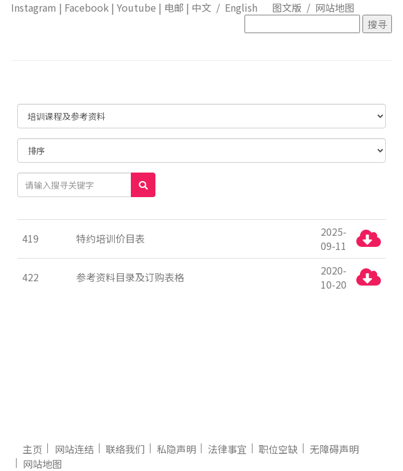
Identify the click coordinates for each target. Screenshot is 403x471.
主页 (32, 449)
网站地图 (334, 7)
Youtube (136, 7)
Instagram (34, 7)
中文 (201, 7)
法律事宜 (227, 449)
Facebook (87, 7)
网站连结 (74, 449)
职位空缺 (278, 449)
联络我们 (125, 449)
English (241, 7)
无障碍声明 (334, 449)
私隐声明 (176, 449)
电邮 (174, 7)
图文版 (287, 7)
